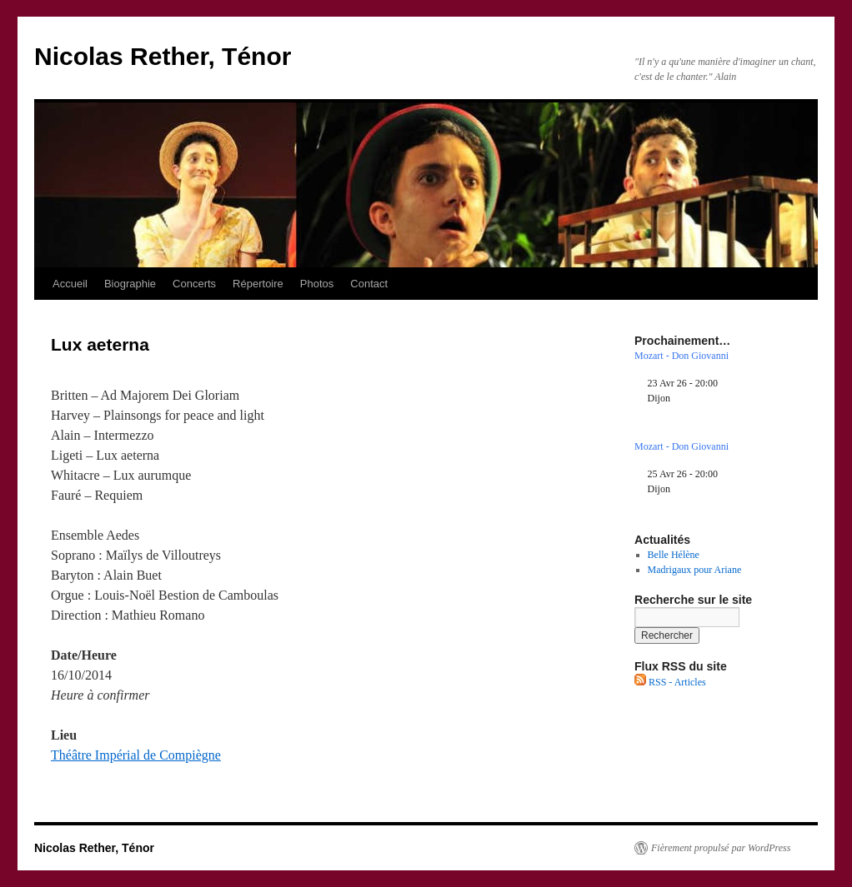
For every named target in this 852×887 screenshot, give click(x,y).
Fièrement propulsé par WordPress (720, 848)
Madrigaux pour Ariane (695, 570)
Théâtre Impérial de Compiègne (136, 755)
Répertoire (258, 283)
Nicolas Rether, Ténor (162, 56)
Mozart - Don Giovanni (681, 355)
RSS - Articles (670, 682)
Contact (369, 283)
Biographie (130, 283)
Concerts (194, 283)
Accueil (70, 283)
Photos (316, 283)
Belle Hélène (673, 555)
